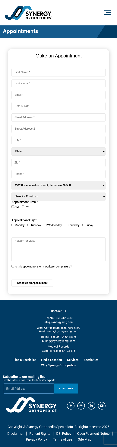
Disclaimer (15, 434)
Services (72, 360)
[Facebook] (70, 406)
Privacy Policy (36, 439)
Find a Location (51, 360)
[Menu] (107, 12)
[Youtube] (102, 406)
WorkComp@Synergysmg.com (58, 331)
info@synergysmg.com (59, 322)
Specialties (91, 360)
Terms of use (62, 439)
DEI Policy (63, 434)
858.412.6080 (64, 318)
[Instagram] (81, 406)
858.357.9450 (59, 336)
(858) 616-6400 (70, 327)
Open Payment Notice (93, 434)
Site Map (84, 439)
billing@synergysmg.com (58, 341)
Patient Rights (39, 434)
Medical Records (58, 346)
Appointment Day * (23, 220)
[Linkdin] (91, 406)
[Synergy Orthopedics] (31, 405)
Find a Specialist (25, 360)
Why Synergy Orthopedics (58, 365)
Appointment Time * (24, 202)
